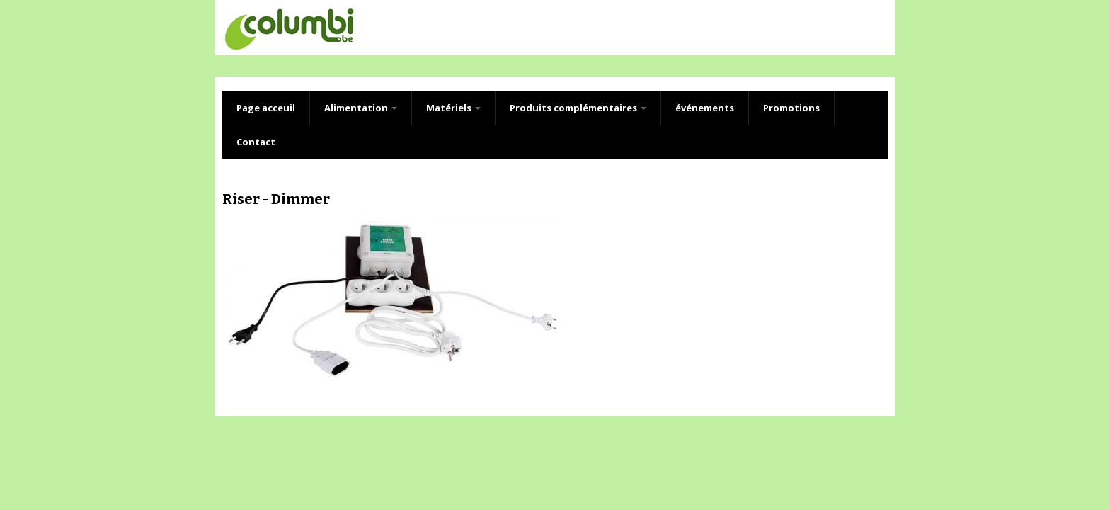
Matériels (453, 107)
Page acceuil (265, 107)
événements (704, 107)
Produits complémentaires (578, 107)
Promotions (791, 107)
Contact (255, 141)
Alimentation (360, 107)
